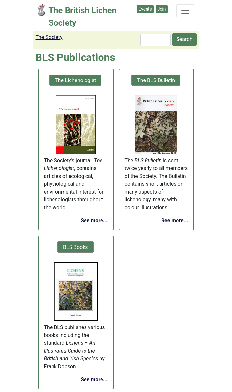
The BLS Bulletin (156, 80)
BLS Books (75, 247)
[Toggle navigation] (185, 10)
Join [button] (161, 9)
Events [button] (145, 9)
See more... (94, 220)
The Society (49, 37)
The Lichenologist (75, 80)
